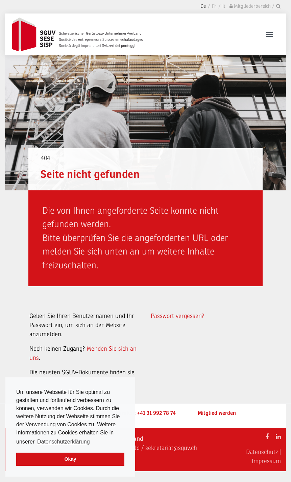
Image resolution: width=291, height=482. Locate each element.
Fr (214, 6)
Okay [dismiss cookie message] (70, 459)
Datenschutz (262, 452)
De (203, 6)
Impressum (266, 461)
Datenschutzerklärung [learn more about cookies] (63, 442)
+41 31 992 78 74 (156, 413)
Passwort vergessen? (177, 316)
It (223, 6)
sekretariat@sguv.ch (171, 448)
